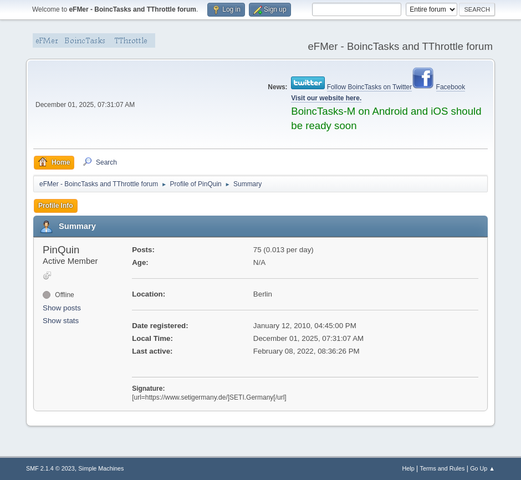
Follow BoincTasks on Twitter (369, 87)
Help (408, 468)
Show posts (62, 308)
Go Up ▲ (482, 468)
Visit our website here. (326, 98)
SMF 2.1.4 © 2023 (50, 468)
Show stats (61, 320)
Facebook (451, 87)
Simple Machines (101, 468)
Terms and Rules (442, 468)
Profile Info (55, 206)
